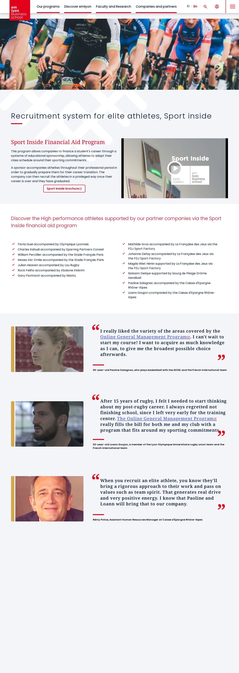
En (195, 6)
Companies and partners (156, 6)
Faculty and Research (113, 6)
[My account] (217, 6)
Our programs (48, 6)
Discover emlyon (77, 6)
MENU (231, 3)
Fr (188, 6)
